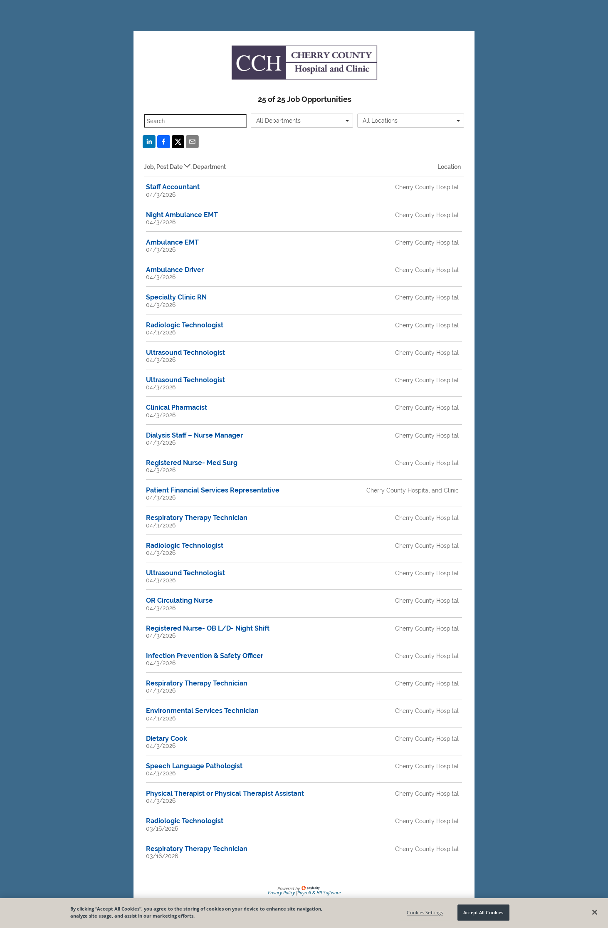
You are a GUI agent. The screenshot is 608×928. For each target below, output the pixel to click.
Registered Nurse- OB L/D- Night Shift (207, 628)
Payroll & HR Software (319, 892)
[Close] (595, 912)
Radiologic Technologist (184, 325)
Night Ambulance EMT (182, 215)
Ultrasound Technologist (185, 352)
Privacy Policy (281, 892)
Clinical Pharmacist (176, 407)
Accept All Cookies (483, 912)
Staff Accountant (173, 187)
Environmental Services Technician (202, 711)
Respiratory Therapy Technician (196, 518)
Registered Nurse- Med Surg (191, 463)
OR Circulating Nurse (179, 600)
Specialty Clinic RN (176, 297)
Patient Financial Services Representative (212, 490)
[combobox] (302, 121)
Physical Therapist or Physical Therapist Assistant (225, 793)
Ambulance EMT (172, 242)
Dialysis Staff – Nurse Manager (194, 435)
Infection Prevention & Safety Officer (204, 656)
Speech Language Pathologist (194, 766)
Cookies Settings (425, 912)
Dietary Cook (166, 738)
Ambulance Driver (175, 270)
